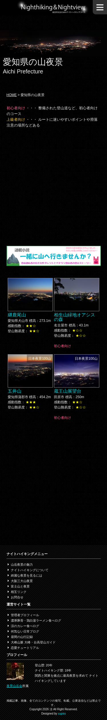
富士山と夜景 (20, 586)
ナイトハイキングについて (30, 570)
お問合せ (17, 597)
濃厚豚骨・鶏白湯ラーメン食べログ (36, 620)
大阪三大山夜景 (22, 581)
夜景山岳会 (14, 686)
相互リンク (19, 591)
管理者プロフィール (25, 615)
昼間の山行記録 (22, 637)
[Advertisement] (53, 186)
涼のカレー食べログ (25, 626)
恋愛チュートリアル (25, 647)
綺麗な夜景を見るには (26, 575)
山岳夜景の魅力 (22, 564)
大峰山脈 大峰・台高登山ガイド (33, 642)
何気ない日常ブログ (25, 631)
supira (62, 713)
